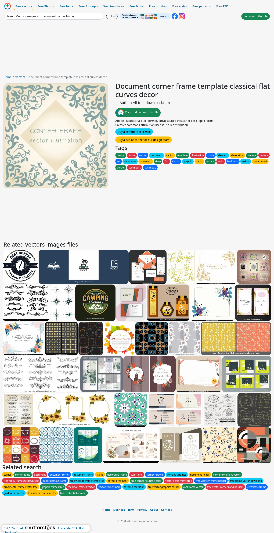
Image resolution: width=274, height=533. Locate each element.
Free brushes (158, 6)
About (154, 510)
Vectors (20, 77)
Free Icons (136, 6)
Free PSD (222, 6)
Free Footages (88, 6)
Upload (112, 16)
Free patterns (201, 6)
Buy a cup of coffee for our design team (144, 140)
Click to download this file (138, 112)
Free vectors (23, 6)
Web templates (113, 6)
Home (7, 77)
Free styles (179, 6)
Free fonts (66, 6)
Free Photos (46, 6)
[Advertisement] (137, 48)
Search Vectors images (21, 16)
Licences (119, 510)
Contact (166, 510)
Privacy (142, 510)
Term (131, 510)
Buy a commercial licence (134, 132)
